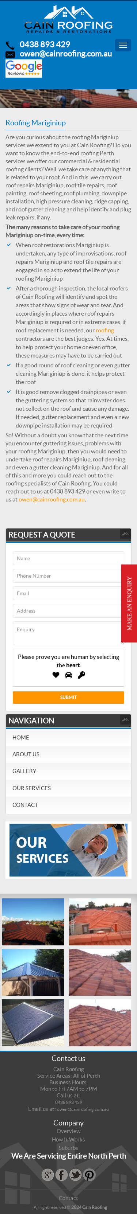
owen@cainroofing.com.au (66, 53)
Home (20, 737)
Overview (68, 1131)
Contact (25, 805)
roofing (105, 330)
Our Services (31, 788)
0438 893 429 (45, 44)
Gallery (24, 771)
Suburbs (68, 1148)
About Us (25, 754)
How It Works (68, 1139)
